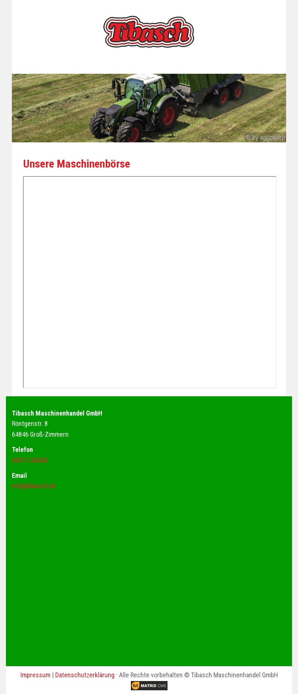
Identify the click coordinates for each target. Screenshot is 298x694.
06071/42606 (30, 460)
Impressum (35, 675)
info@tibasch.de (34, 486)
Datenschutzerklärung (85, 675)
